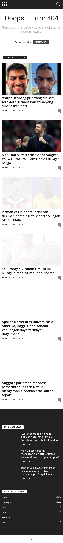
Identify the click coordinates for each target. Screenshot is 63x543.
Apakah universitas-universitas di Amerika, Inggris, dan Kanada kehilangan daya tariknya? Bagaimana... (28, 328)
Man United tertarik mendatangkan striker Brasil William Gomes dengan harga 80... (31, 159)
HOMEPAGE (40, 42)
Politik (5, 507)
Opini (4, 497)
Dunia (4, 512)
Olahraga (6, 502)
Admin (5, 110)
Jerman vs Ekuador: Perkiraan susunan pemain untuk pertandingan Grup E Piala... (31, 216)
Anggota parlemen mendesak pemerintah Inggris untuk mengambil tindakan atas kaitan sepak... (27, 389)
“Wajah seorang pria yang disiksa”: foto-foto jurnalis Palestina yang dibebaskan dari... (28, 102)
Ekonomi (6, 517)
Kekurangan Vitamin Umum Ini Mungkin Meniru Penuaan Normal (28, 271)
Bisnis (5, 522)
